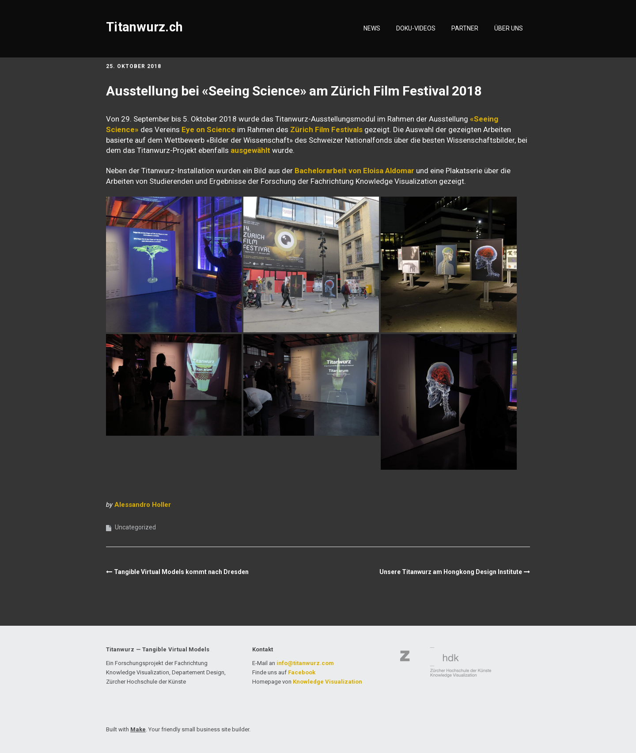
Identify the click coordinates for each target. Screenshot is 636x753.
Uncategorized (135, 527)
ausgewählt (250, 150)
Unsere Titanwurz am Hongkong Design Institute (450, 571)
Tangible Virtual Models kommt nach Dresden (181, 571)
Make (138, 729)
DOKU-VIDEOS (415, 28)
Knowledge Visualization (327, 681)
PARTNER (464, 28)
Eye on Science (208, 129)
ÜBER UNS (508, 28)
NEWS (371, 28)
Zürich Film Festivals (326, 129)
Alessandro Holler (142, 505)
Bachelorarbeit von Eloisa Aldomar (354, 170)
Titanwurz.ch (144, 26)
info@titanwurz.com (305, 663)
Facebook (301, 672)
